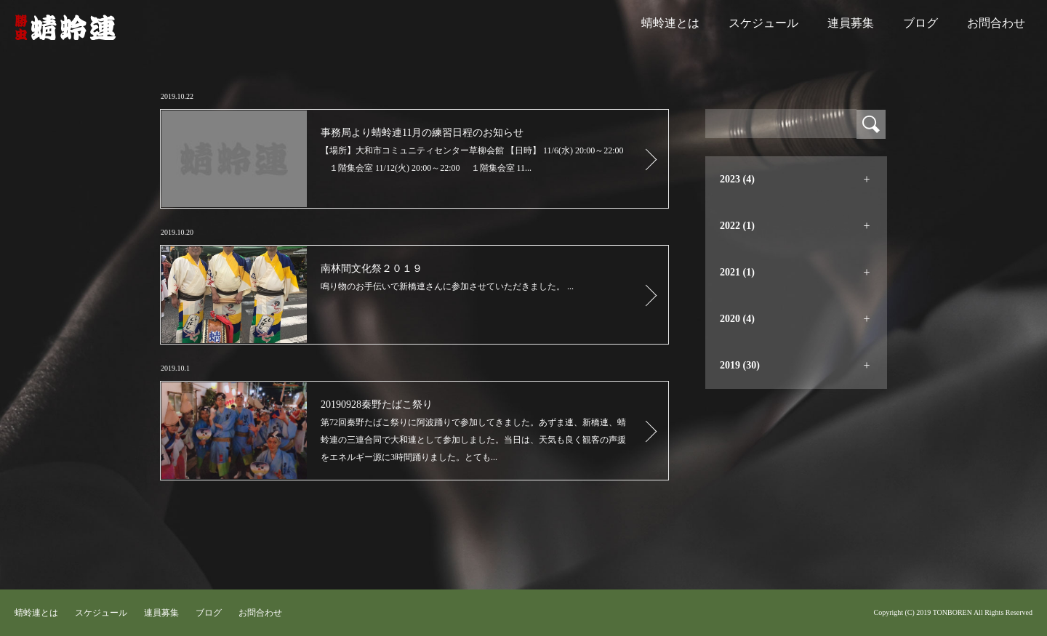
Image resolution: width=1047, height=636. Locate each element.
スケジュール (763, 23)
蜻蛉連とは (670, 23)
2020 (737, 318)
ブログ (920, 23)
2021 (737, 272)
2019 (740, 365)
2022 (737, 225)
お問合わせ (996, 23)
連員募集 (850, 23)
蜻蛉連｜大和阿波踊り (65, 28)
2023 (737, 179)
